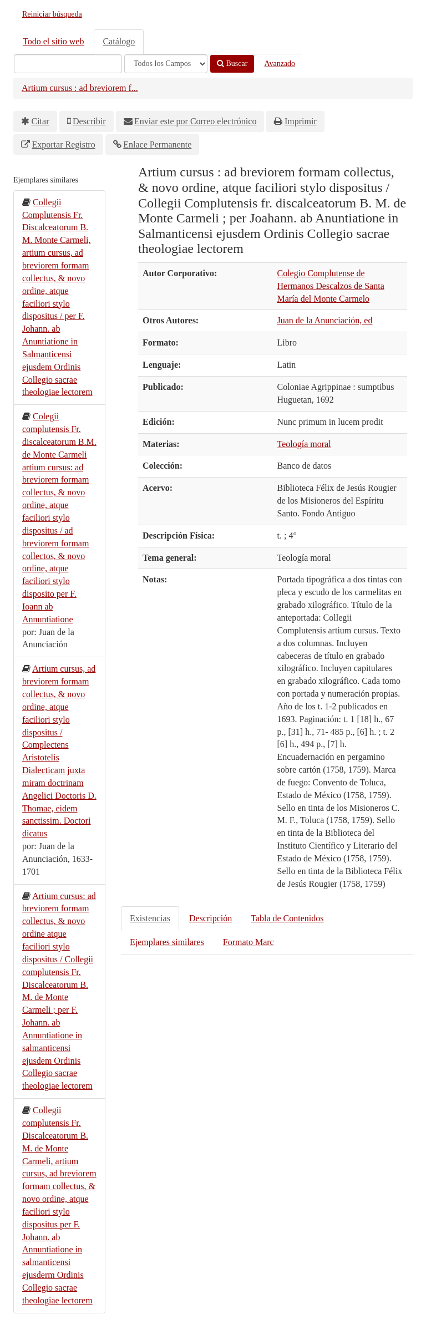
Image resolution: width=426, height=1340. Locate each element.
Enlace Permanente (157, 144)
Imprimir (301, 121)
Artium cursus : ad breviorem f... (80, 88)
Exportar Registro (63, 144)
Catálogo (119, 41)
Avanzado (279, 63)
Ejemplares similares (167, 942)
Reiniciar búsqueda (52, 14)
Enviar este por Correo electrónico (195, 121)
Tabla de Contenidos (287, 918)
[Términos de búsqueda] (68, 63)
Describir (89, 121)
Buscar (232, 63)
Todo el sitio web (53, 41)
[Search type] (165, 63)
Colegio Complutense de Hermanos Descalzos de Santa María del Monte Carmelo (330, 285)
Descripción (210, 918)
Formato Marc (248, 942)
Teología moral (304, 444)
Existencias (150, 918)
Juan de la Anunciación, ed (325, 320)
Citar (40, 121)
